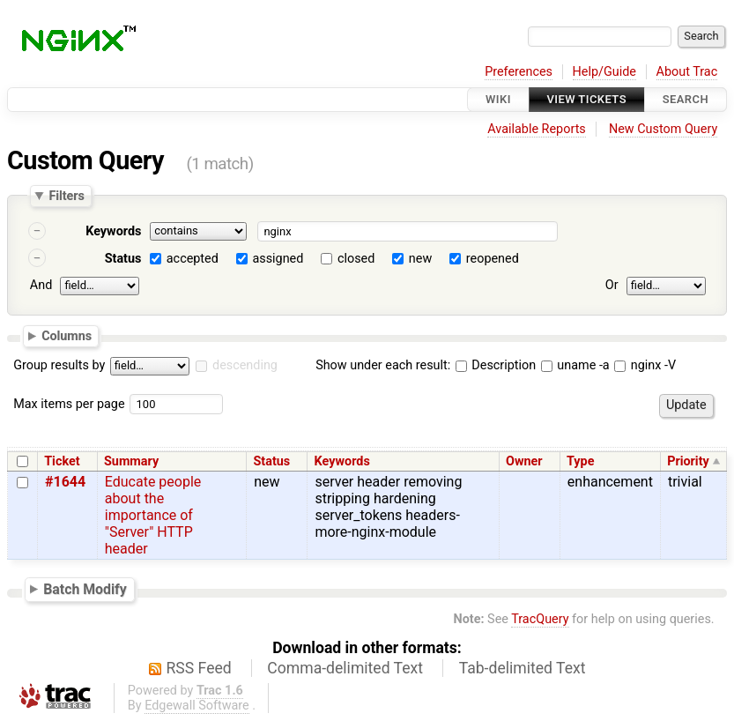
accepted (193, 258)
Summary (131, 461)
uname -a (575, 365)
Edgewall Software (197, 705)
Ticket (61, 461)
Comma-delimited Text (345, 668)
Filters (66, 196)
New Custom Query (663, 129)
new (420, 258)
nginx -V (645, 365)
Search (685, 99)
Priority (688, 461)
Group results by (59, 365)
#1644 (65, 481)
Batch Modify (85, 589)
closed (355, 258)
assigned (277, 258)
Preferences (518, 71)
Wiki (498, 99)
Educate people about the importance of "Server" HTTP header (153, 515)
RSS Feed (199, 668)
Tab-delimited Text (522, 668)
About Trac (687, 71)
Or (612, 285)
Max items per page (68, 404)
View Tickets (586, 99)
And (41, 285)
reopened (492, 258)
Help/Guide (604, 71)
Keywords (113, 231)
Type (580, 461)
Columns (66, 335)
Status (123, 258)
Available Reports (536, 129)
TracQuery (539, 619)
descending (245, 365)
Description (496, 365)
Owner (524, 461)
